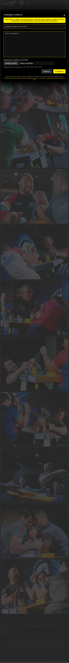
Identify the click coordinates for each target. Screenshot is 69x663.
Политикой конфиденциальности (29, 78)
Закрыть (46, 71)
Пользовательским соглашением (12, 78)
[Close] (64, 15)
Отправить (59, 71)
